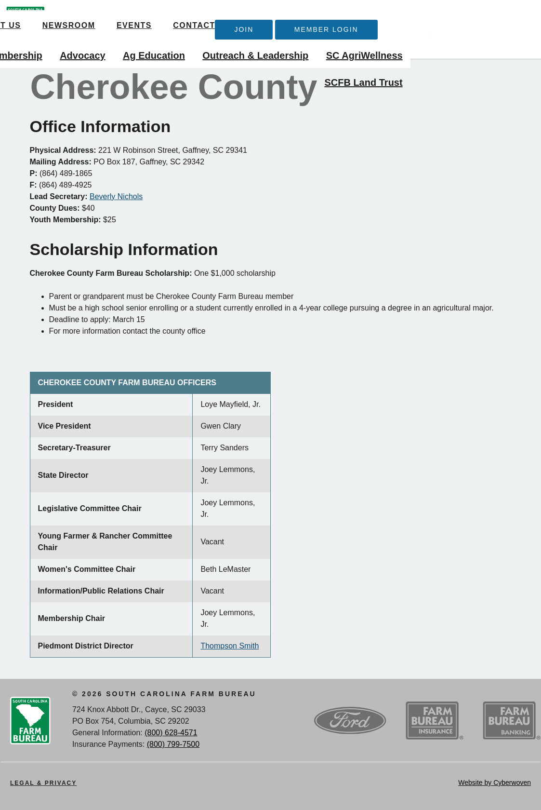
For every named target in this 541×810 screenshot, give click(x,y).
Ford (350, 721)
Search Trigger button (523, 17)
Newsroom (158, 16)
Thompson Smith (229, 646)
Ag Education (284, 46)
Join (374, 20)
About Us (88, 16)
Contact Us (292, 16)
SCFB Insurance (434, 721)
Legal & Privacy (43, 783)
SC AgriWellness (494, 46)
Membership (144, 46)
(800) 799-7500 (173, 744)
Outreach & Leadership (386, 46)
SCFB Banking (512, 721)
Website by (494, 782)
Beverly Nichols (116, 196)
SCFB (25, 29)
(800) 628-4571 (171, 733)
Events (224, 16)
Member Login (456, 20)
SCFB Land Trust (494, 73)
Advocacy (213, 46)
